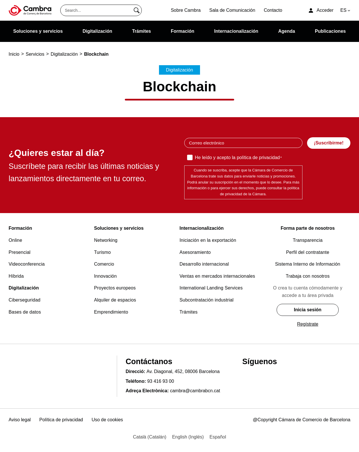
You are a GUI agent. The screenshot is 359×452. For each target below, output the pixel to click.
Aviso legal (20, 419)
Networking (106, 240)
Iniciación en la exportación (208, 240)
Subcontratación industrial (207, 300)
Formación (20, 228)
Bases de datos (25, 312)
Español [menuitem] (217, 436)
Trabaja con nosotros (308, 276)
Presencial (19, 252)
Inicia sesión (307, 309)
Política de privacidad (61, 419)
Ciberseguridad (24, 300)
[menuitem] (149, 437)
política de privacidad (258, 157)
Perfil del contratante (307, 252)
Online (15, 240)
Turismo (102, 252)
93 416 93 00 (160, 381)
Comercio (104, 264)
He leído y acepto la (238, 158)
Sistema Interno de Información (307, 264)
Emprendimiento (111, 312)
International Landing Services (211, 287)
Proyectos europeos (115, 287)
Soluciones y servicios (119, 228)
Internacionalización (202, 228)
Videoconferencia (27, 264)
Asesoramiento (195, 252)
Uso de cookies (107, 419)
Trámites (189, 312)
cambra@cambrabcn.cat (195, 390)
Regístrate (307, 324)
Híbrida (16, 276)
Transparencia (308, 240)
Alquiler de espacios (115, 300)
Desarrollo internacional (204, 264)
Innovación (105, 276)
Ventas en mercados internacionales (217, 276)
